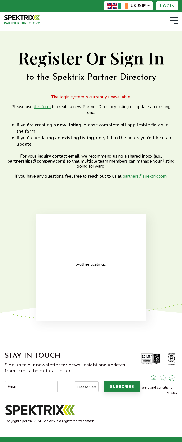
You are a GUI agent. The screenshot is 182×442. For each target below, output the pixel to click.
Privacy (172, 392)
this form (42, 107)
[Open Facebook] (153, 378)
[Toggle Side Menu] (174, 20)
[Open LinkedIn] (172, 378)
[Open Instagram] (163, 378)
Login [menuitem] (167, 6)
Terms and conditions (156, 387)
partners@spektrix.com (145, 176)
